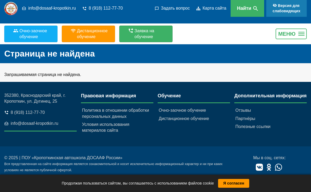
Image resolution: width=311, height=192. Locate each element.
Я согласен (233, 183)
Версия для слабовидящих (286, 8)
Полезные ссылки (253, 126)
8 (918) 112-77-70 (106, 8)
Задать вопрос (175, 8)
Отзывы (243, 110)
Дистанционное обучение (184, 118)
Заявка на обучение (144, 34)
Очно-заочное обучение (182, 110)
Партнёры (245, 118)
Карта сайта (214, 8)
